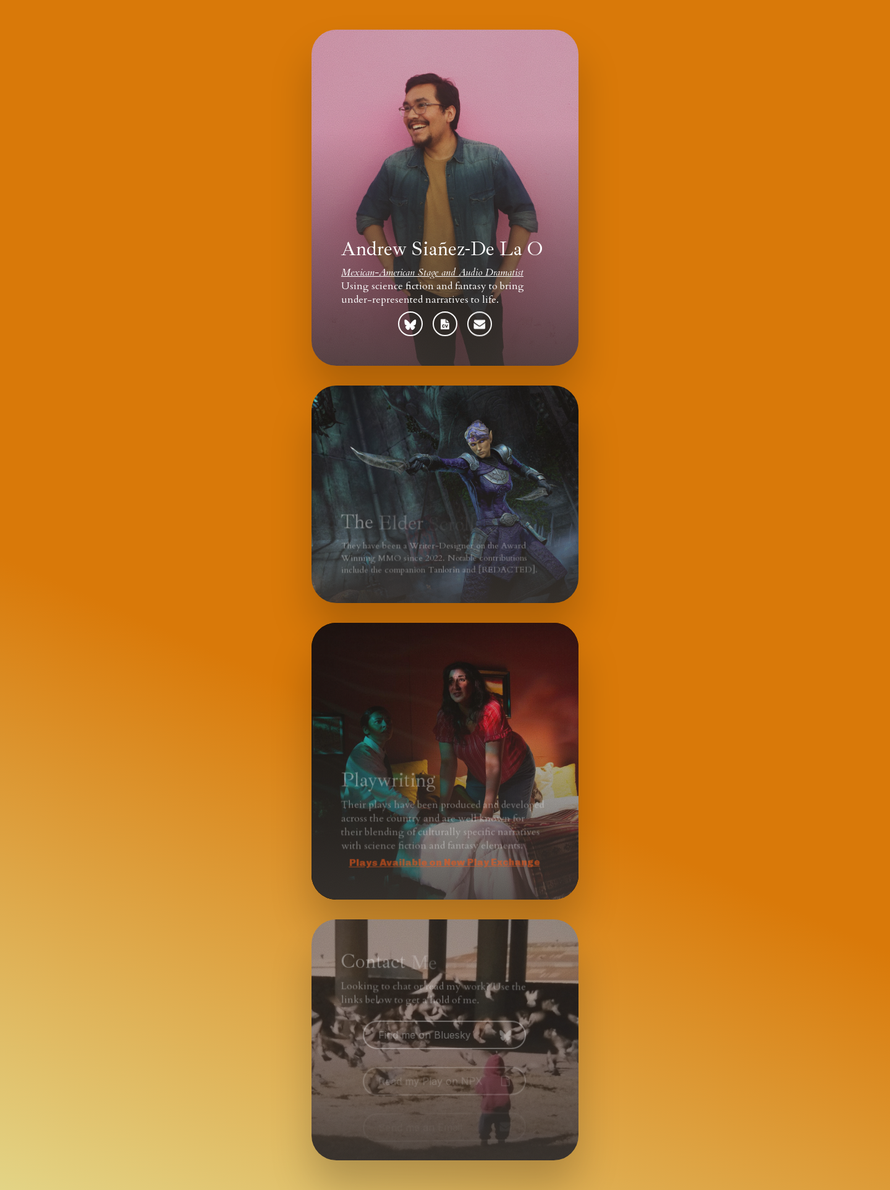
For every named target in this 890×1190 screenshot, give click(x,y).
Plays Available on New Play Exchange (441, 863)
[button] (410, 323)
